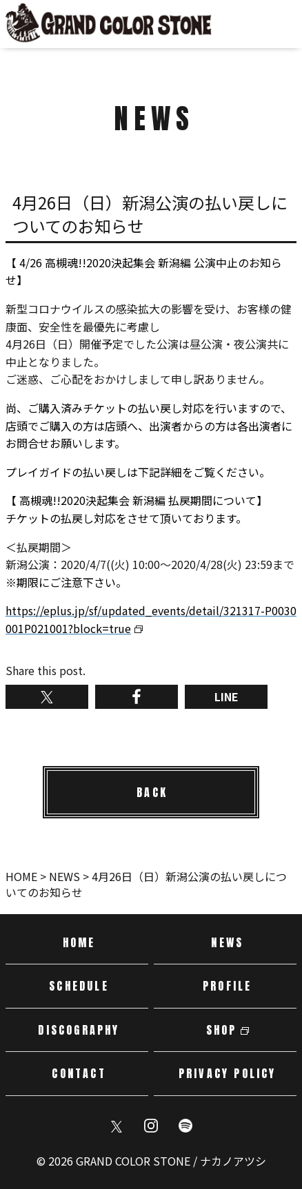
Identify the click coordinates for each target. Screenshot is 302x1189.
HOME (79, 942)
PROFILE (227, 986)
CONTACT (78, 1073)
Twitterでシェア (47, 697)
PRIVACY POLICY (227, 1073)
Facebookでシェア (136, 697)
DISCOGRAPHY (78, 1030)
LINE (226, 696)
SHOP (221, 1030)
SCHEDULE (79, 986)
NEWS (227, 942)
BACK (152, 792)
